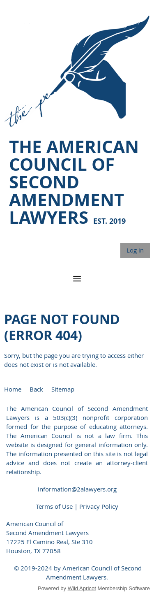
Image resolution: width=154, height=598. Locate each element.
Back (36, 389)
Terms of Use (55, 506)
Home (12, 389)
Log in (135, 250)
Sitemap (62, 389)
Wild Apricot (82, 588)
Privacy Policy (98, 506)
